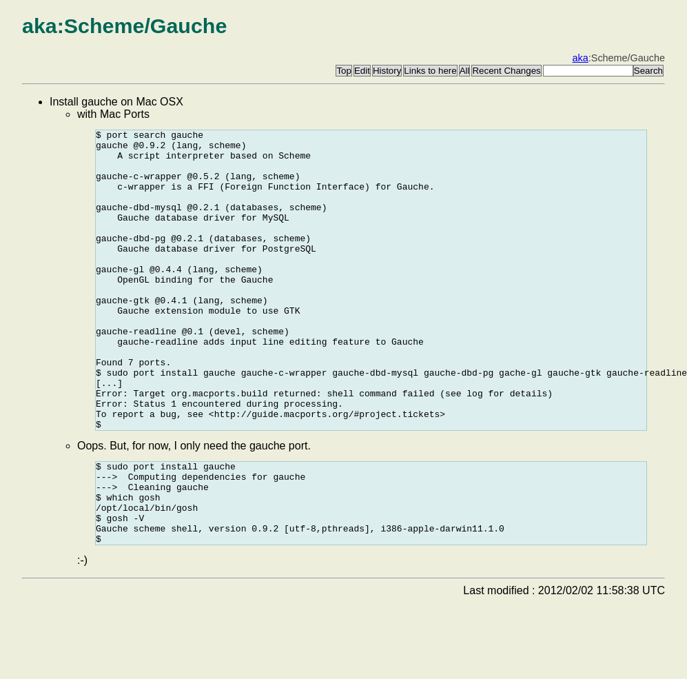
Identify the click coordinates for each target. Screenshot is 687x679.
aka (580, 57)
